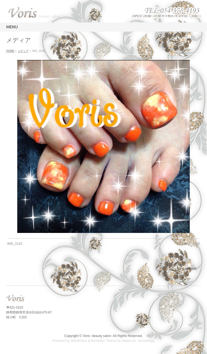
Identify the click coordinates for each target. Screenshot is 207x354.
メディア (23, 50)
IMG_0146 (192, 244)
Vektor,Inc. (129, 341)
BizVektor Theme (103, 341)
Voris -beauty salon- (97, 336)
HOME (10, 50)
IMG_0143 (14, 244)
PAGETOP (188, 268)
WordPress (79, 341)
